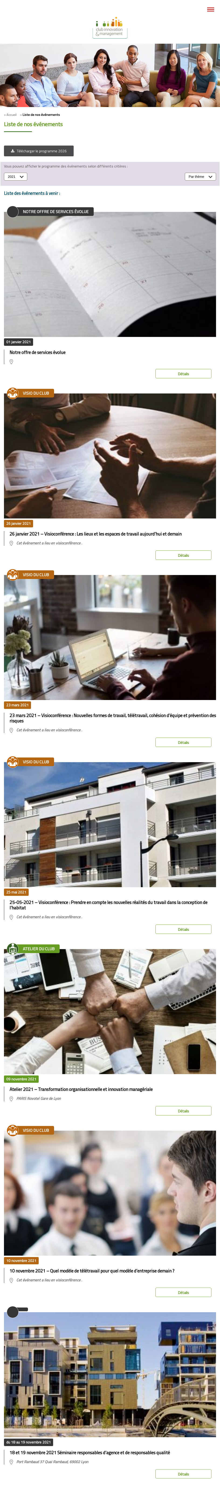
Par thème (196, 177)
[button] (39, 151)
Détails (183, 374)
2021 (11, 177)
